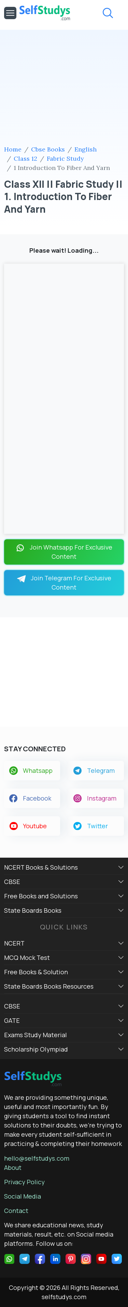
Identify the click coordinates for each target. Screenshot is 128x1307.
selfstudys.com (64, 1297)
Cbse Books (48, 149)
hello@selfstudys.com (36, 1158)
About (13, 1167)
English (85, 149)
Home (13, 149)
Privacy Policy (24, 1182)
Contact (16, 1210)
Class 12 (25, 158)
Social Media (22, 1196)
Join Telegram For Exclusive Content (64, 582)
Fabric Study (65, 158)
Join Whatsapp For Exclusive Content (64, 551)
